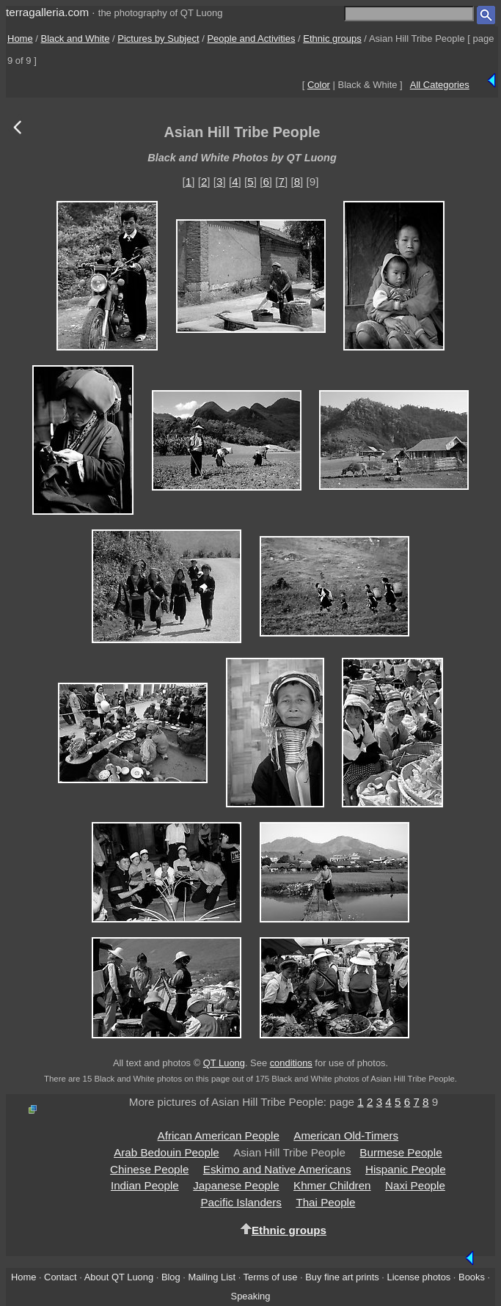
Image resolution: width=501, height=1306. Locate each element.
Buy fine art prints (342, 1277)
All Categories (439, 84)
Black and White (75, 38)
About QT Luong (118, 1277)
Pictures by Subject (158, 38)
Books (471, 1277)
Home (20, 38)
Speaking (251, 1296)
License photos (418, 1277)
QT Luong (224, 1062)
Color (318, 84)
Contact (60, 1277)
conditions (291, 1062)
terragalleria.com (47, 12)
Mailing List (212, 1277)
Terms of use (271, 1277)
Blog (170, 1277)
